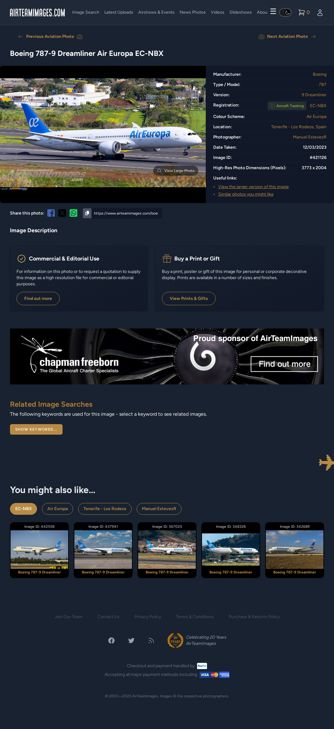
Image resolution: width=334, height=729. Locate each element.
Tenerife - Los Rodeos (104, 508)
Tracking (290, 106)
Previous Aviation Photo (50, 37)
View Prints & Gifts (189, 298)
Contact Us (108, 616)
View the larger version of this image (253, 186)
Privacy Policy (147, 616)
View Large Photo (176, 170)
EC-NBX (318, 105)
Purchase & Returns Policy (254, 616)
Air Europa (317, 116)
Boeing (320, 74)
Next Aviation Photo (287, 37)
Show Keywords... (36, 429)
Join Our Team (68, 616)
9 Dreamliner (314, 94)
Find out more (38, 298)
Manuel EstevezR (310, 137)
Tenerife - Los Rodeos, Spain (299, 126)
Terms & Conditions (195, 616)
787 (323, 84)
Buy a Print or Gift (197, 258)
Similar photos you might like (246, 194)
